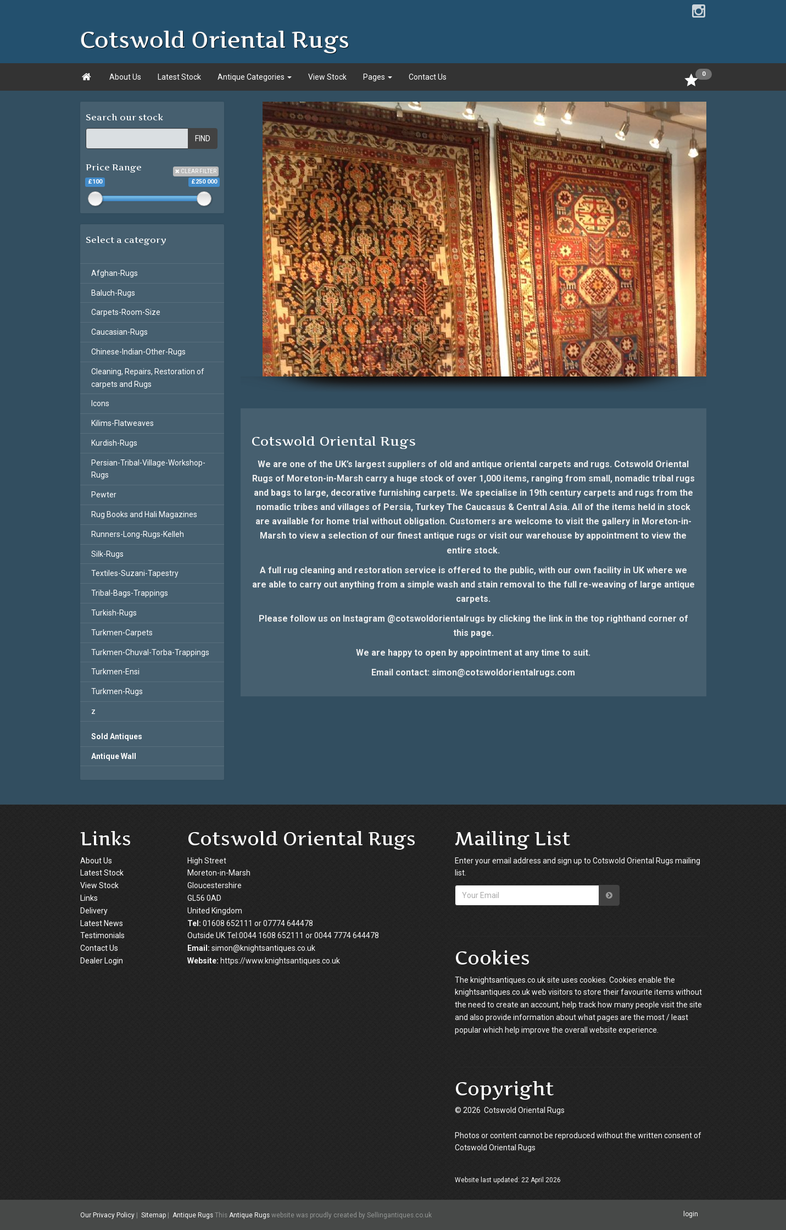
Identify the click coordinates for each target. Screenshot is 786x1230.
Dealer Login (101, 960)
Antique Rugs (192, 1215)
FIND (202, 138)
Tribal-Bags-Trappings (129, 593)
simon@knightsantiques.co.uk (263, 948)
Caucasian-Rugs (119, 332)
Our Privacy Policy (107, 1215)
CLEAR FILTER (195, 171)
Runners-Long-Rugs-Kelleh (137, 534)
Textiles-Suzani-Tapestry (135, 573)
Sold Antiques (116, 736)
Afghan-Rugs (114, 273)
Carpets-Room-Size (125, 312)
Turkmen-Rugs (117, 691)
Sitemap (153, 1215)
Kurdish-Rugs (114, 443)
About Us (125, 77)
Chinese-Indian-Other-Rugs (138, 351)
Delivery (94, 910)
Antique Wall (113, 756)
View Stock (327, 77)
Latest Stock (179, 77)
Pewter (103, 494)
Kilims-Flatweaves (122, 423)
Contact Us (428, 77)
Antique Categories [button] (255, 77)
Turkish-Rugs (114, 612)
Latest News (101, 923)
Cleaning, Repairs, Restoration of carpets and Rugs (147, 378)
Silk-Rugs (107, 554)
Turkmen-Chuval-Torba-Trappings (150, 652)
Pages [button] (377, 77)
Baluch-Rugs (113, 293)
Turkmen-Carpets (122, 632)
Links (89, 898)
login (690, 1214)
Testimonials (102, 935)
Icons (100, 403)
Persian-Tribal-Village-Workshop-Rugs (148, 469)
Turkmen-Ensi (115, 671)
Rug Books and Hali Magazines (144, 514)
